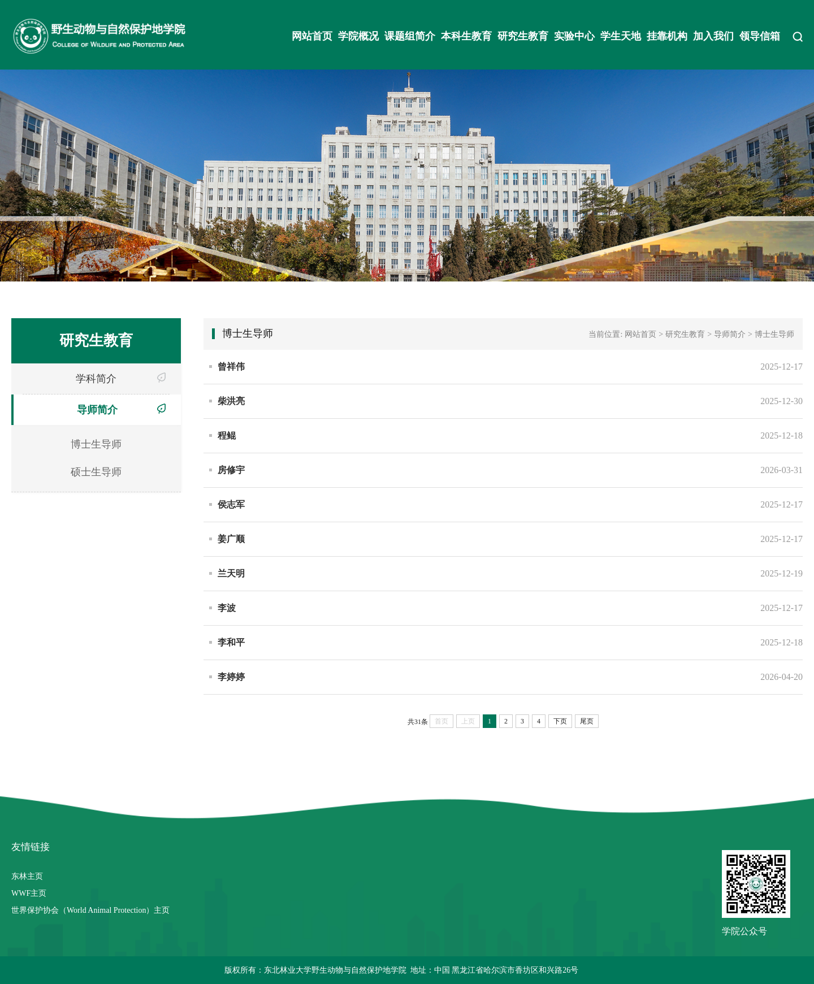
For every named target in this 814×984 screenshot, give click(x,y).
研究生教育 (522, 36)
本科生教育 (466, 36)
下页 (560, 721)
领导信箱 (759, 36)
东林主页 (27, 876)
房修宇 (231, 470)
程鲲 (227, 435)
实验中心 (574, 36)
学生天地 (620, 36)
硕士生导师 (96, 472)
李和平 (231, 642)
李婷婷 (231, 677)
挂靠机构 (667, 36)
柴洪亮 (231, 401)
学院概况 (358, 36)
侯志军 (231, 504)
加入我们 (713, 36)
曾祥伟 (231, 366)
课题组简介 (409, 36)
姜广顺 (231, 539)
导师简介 (97, 409)
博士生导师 (96, 444)
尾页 (587, 721)
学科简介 (96, 378)
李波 (227, 608)
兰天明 (231, 573)
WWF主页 (28, 893)
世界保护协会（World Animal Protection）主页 (90, 910)
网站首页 (312, 36)
